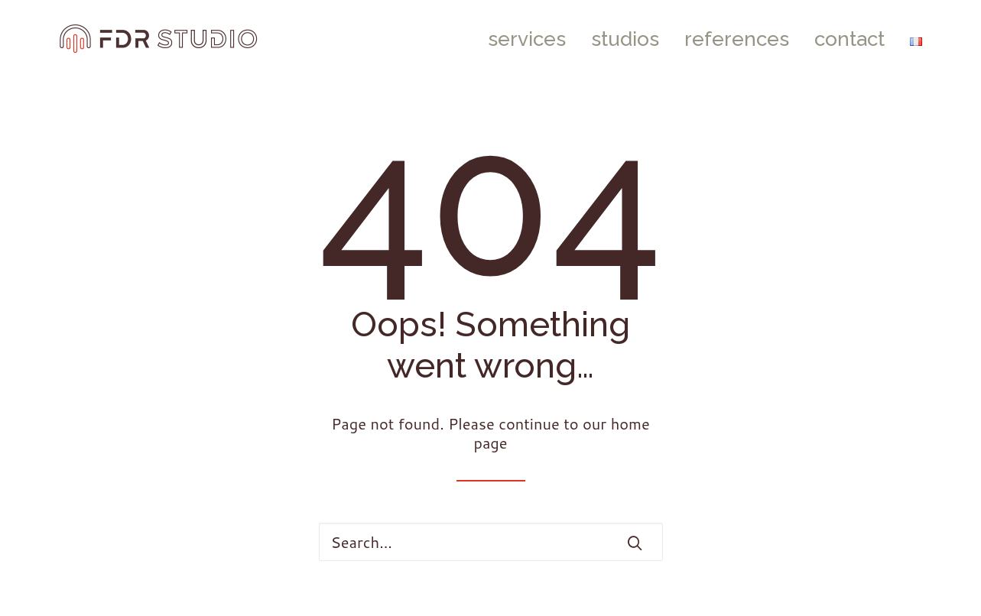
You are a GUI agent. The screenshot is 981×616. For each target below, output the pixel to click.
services (527, 39)
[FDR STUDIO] (159, 39)
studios (625, 39)
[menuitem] (532, 39)
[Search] (491, 542)
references (736, 39)
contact (849, 39)
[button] (635, 543)
